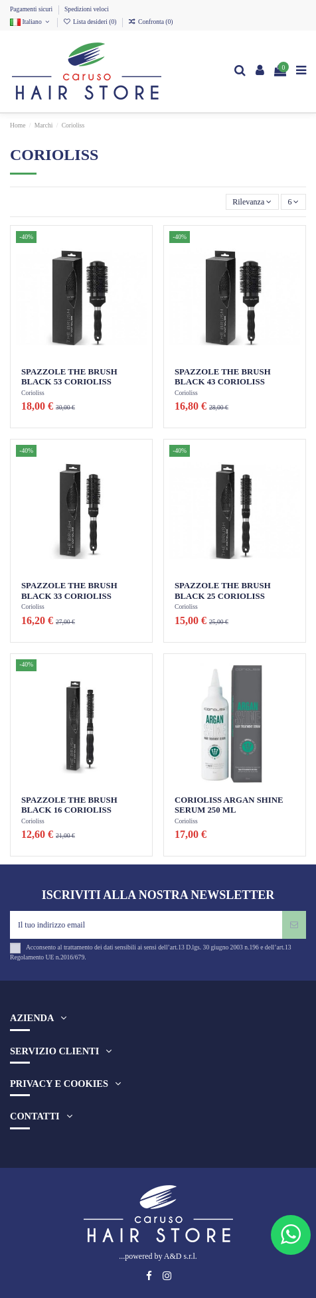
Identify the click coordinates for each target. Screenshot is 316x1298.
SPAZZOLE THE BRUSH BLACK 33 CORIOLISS (69, 590)
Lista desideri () (90, 21)
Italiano (30, 21)
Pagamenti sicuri (32, 9)
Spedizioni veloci (86, 9)
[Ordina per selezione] (252, 202)
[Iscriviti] (294, 925)
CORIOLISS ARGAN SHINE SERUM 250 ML (229, 805)
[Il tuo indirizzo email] (146, 925)
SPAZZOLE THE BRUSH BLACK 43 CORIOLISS (223, 376)
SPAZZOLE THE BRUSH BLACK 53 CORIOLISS (69, 376)
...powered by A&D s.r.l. (158, 1256)
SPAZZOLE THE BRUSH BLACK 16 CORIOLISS (69, 805)
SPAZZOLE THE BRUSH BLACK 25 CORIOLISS (223, 590)
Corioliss (32, 392)
